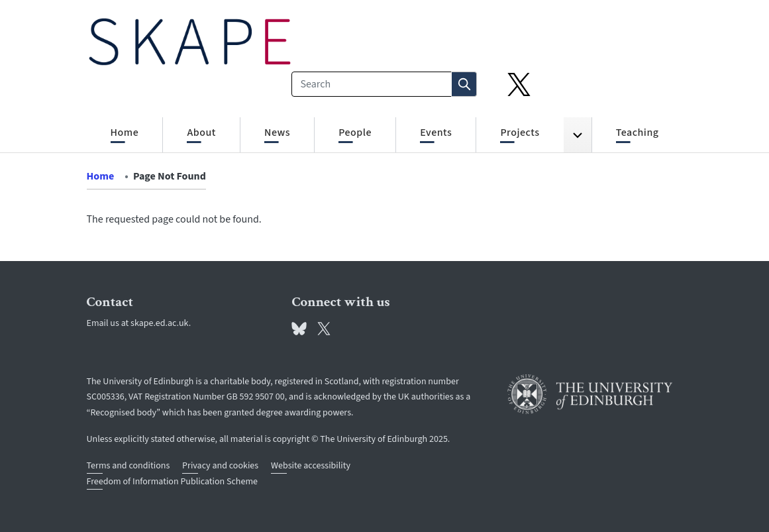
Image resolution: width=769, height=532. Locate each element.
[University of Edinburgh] (590, 394)
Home (101, 176)
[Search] (371, 84)
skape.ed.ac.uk (159, 323)
